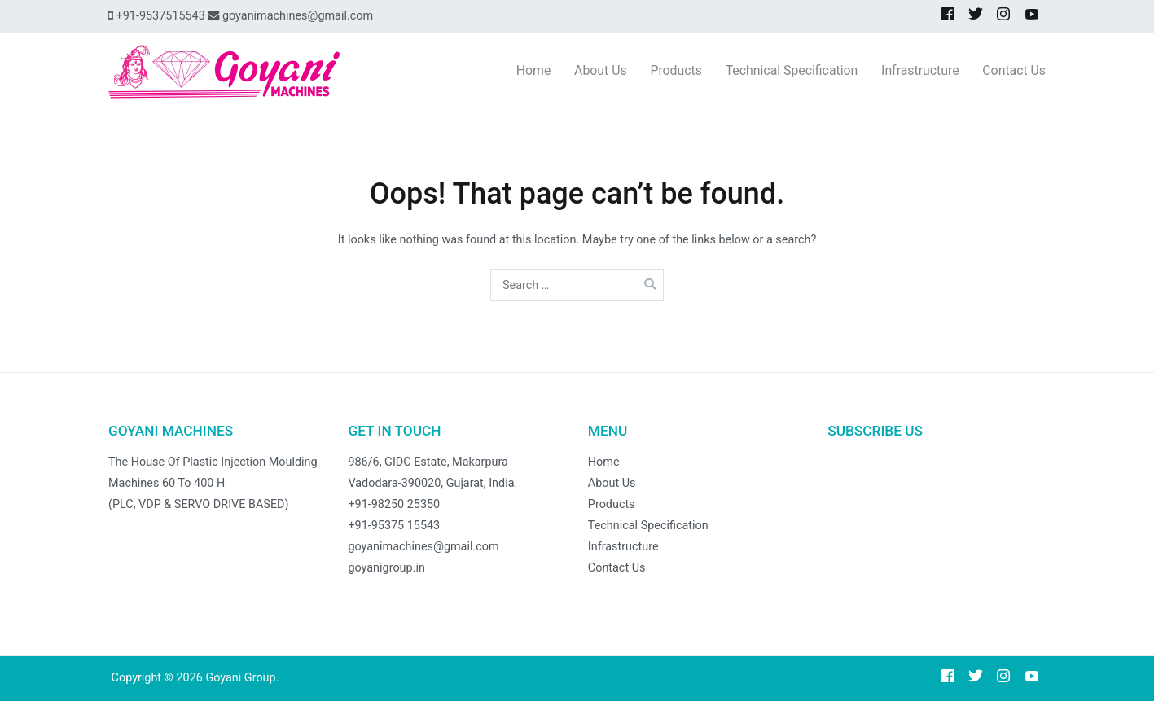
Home (533, 70)
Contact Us (1014, 70)
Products (676, 70)
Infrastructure (920, 70)
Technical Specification (792, 70)
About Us (600, 70)
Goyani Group (240, 678)
